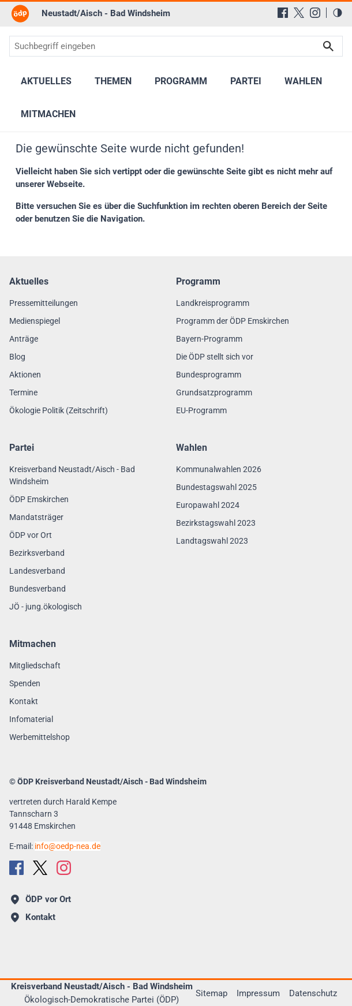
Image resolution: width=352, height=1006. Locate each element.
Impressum (258, 993)
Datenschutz (313, 993)
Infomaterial (31, 719)
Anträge (23, 338)
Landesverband (37, 570)
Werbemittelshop (39, 737)
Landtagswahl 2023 (212, 540)
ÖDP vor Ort (30, 535)
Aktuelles (46, 81)
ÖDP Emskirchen (39, 499)
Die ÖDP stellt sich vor (214, 356)
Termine (23, 392)
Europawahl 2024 (207, 505)
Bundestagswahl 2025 (216, 487)
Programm (181, 81)
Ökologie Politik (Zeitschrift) (58, 410)
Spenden (24, 683)
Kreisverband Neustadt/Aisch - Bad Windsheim (72, 475)
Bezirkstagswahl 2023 (216, 523)
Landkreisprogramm (212, 303)
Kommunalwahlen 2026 (218, 469)
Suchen (328, 46)
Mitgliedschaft (35, 665)
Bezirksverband (37, 553)
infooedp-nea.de (67, 846)
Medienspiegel (34, 321)
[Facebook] (283, 13)
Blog (17, 356)
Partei (245, 81)
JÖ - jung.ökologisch (45, 606)
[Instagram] (315, 13)
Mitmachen (48, 114)
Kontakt (23, 701)
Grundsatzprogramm (214, 392)
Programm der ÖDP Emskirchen (232, 321)
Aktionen (25, 374)
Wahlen (303, 81)
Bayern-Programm (209, 338)
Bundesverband (37, 588)
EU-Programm (201, 410)
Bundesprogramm (208, 374)
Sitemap (211, 993)
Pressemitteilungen (43, 303)
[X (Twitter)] (299, 13)
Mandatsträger (36, 517)
